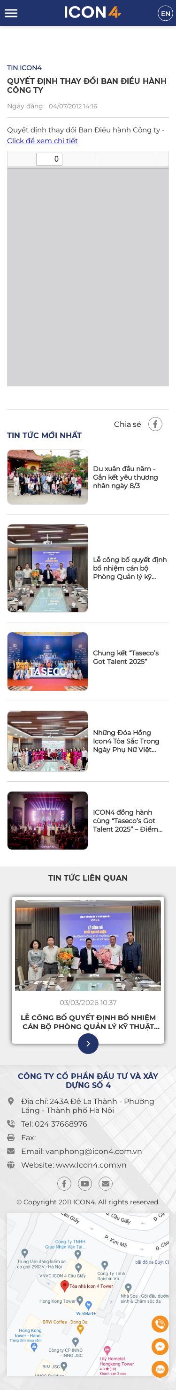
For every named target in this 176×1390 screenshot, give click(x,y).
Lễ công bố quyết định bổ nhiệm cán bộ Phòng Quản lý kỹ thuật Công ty (130, 568)
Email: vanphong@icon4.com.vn (81, 1151)
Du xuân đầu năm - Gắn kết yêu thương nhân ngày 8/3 (125, 477)
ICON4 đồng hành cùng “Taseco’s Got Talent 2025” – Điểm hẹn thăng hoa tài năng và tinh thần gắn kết (129, 821)
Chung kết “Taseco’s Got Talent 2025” (126, 657)
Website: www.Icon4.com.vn (74, 1165)
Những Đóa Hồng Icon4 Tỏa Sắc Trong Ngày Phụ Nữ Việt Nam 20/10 (126, 741)
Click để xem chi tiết (42, 140)
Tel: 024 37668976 (54, 1124)
